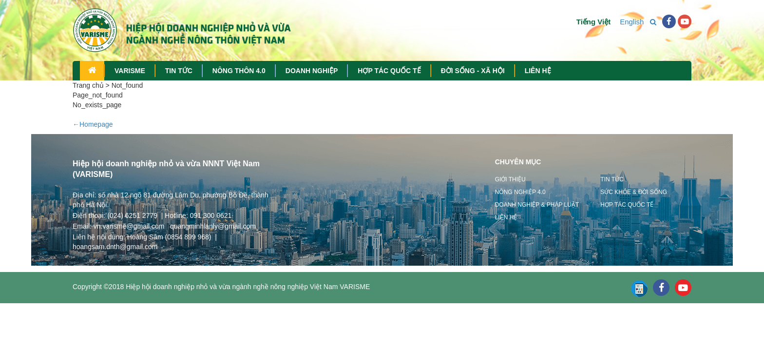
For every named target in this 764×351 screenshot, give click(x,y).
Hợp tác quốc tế (626, 204)
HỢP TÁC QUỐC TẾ (389, 71)
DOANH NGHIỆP (312, 71)
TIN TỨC (178, 71)
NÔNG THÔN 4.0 (239, 71)
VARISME (130, 71)
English (627, 22)
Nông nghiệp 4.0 (520, 192)
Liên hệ (506, 217)
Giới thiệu (510, 179)
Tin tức (611, 179)
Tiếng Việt (589, 22)
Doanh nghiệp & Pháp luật (537, 204)
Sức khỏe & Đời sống (633, 192)
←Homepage (93, 124)
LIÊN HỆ (538, 71)
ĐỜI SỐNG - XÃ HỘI (473, 71)
